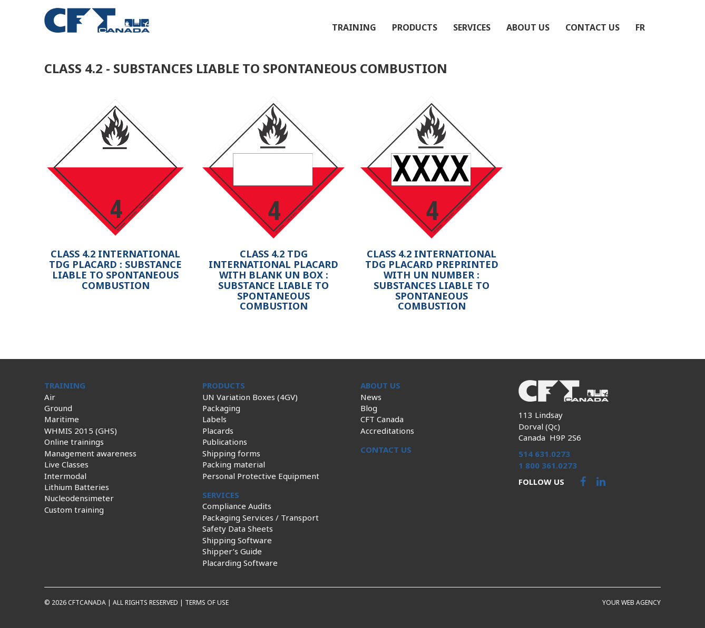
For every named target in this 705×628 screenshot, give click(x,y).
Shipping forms (231, 453)
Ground (58, 408)
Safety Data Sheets (237, 528)
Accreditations (387, 430)
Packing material (233, 464)
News (370, 397)
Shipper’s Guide (232, 551)
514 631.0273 (544, 453)
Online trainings (74, 441)
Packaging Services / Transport (260, 517)
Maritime (61, 419)
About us (528, 27)
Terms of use (207, 602)
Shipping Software (237, 540)
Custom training (74, 509)
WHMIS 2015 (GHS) (80, 430)
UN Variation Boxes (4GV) (250, 397)
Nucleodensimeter (79, 498)
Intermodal (65, 476)
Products (414, 27)
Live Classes (66, 464)
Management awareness (90, 453)
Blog (368, 408)
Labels (214, 419)
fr (640, 27)
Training (354, 27)
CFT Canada (382, 419)
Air (49, 397)
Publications (224, 441)
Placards (217, 430)
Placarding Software (240, 562)
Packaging (221, 408)
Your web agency (631, 602)
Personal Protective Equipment (260, 476)
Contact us (592, 27)
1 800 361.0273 (547, 465)
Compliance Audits (236, 506)
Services (472, 27)
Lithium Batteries (76, 487)
